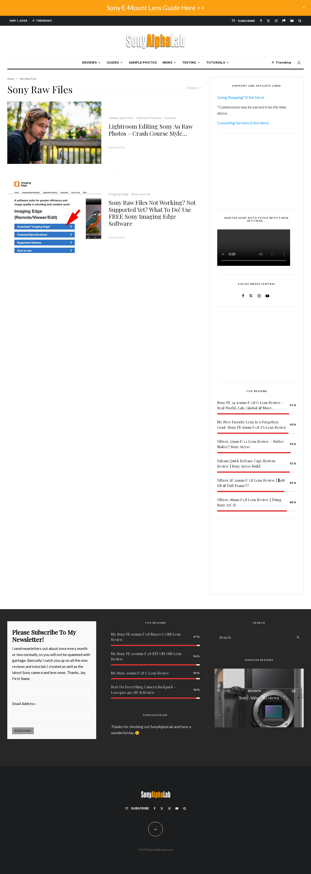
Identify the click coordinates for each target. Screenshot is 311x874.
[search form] (254, 637)
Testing (189, 62)
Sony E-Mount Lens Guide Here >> (155, 8)
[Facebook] (261, 21)
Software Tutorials (149, 118)
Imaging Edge (119, 194)
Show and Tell (140, 194)
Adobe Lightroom (121, 118)
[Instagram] (276, 21)
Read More (117, 147)
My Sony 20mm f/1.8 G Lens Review (140, 673)
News (167, 62)
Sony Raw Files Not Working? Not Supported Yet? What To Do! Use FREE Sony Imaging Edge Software (152, 213)
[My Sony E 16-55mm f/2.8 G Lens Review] (259, 698)
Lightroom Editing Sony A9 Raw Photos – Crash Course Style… (150, 130)
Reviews (89, 62)
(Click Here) (254, 97)
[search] (298, 637)
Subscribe (23, 730)
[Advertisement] (256, 171)
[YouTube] (292, 21)
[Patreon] (284, 21)
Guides (113, 62)
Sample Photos (143, 62)
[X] (268, 21)
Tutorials (215, 62)
